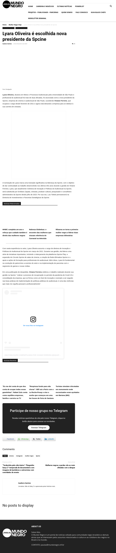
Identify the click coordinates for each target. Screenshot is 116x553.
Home (30, 6)
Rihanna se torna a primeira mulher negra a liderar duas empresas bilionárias (68, 222)
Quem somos (66, 12)
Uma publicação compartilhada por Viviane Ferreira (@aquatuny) (33, 355)
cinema (11, 456)
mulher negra (29, 456)
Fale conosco (82, 12)
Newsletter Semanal (37, 18)
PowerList (79, 6)
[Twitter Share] (36, 439)
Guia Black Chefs (98, 12)
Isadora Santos (7, 44)
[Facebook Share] (9, 439)
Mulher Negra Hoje (15, 25)
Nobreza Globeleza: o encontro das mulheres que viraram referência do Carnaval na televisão (41, 223)
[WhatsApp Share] (23, 439)
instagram (19, 456)
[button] (111, 6)
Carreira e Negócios (45, 6)
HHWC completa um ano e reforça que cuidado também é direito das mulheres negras (14, 222)
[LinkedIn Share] (50, 439)
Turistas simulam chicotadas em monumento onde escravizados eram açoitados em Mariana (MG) (68, 380)
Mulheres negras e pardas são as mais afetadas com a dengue (60, 466)
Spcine (38, 456)
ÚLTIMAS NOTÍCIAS (64, 6)
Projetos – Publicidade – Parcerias (43, 12)
